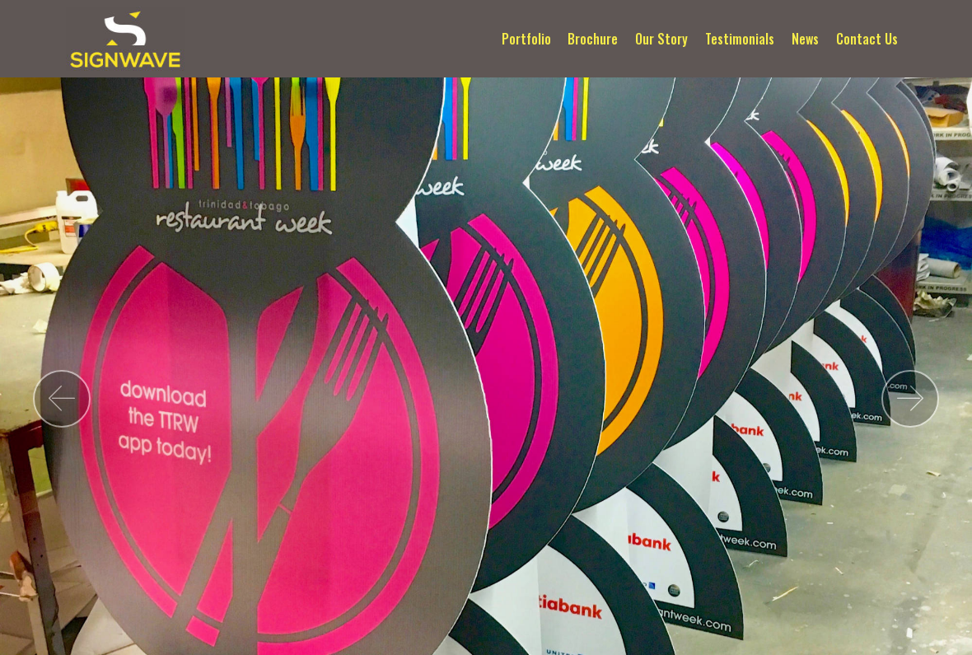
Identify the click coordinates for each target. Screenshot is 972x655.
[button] (62, 399)
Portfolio (526, 39)
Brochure (593, 39)
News (805, 39)
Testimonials (739, 39)
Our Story (661, 39)
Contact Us (867, 39)
